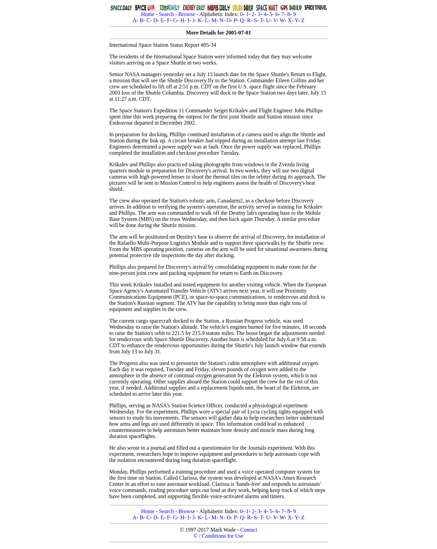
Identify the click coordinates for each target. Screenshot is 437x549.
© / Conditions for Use (218, 536)
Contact (248, 530)
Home (147, 14)
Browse (186, 14)
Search (166, 14)
